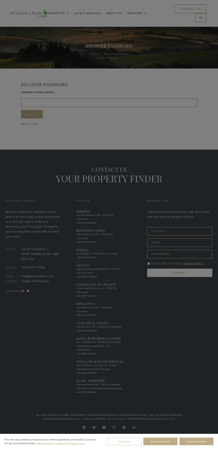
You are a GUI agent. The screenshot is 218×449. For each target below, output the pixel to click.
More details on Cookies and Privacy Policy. (60, 443)
